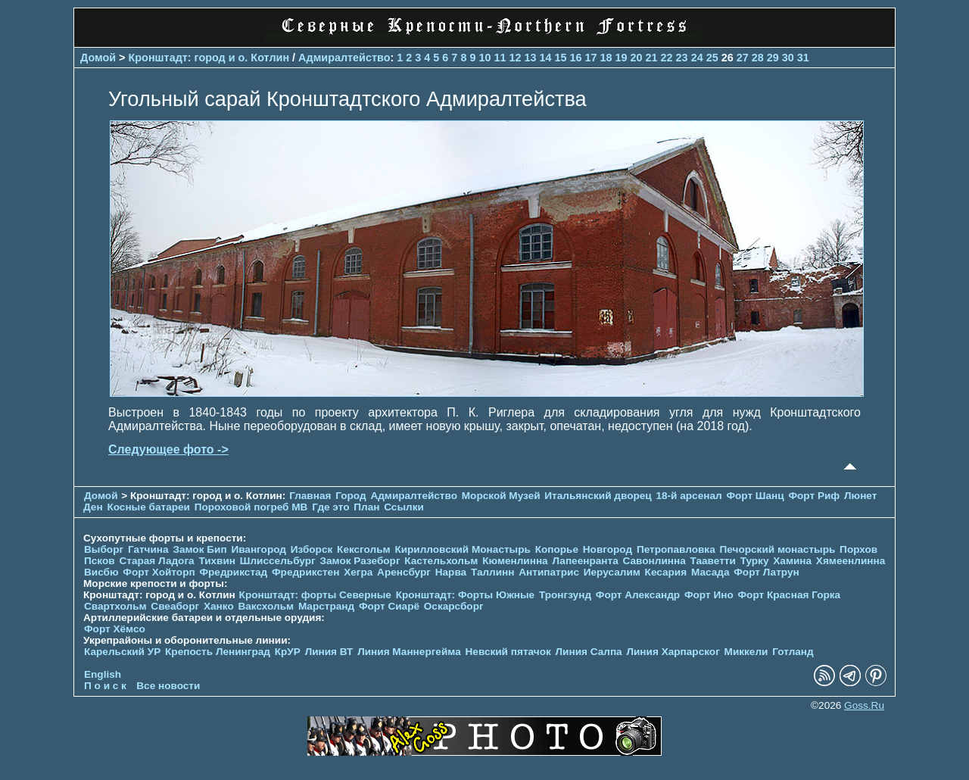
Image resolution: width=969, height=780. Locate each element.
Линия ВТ (329, 651)
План (366, 507)
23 (682, 57)
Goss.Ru (864, 705)
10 (484, 57)
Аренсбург (404, 572)
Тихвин (216, 560)
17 (591, 57)
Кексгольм (364, 549)
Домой (98, 57)
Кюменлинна (515, 560)
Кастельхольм (441, 560)
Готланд (793, 651)
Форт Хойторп (159, 572)
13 (530, 57)
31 (803, 57)
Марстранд (326, 606)
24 (697, 57)
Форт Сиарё (389, 606)
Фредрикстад (233, 572)
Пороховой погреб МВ (251, 507)
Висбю (101, 572)
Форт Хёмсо (114, 629)
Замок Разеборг (359, 560)
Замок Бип (199, 549)
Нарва (450, 572)
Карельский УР (122, 651)
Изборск (312, 549)
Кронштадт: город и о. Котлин (209, 57)
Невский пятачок (508, 651)
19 (621, 57)
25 (712, 57)
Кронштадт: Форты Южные (465, 595)
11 (500, 57)
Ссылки (404, 507)
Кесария (666, 572)
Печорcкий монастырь (778, 549)
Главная (310, 495)
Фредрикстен (305, 572)
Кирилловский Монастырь (462, 549)
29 (773, 57)
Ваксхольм (266, 606)
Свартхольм (115, 606)
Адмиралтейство (344, 57)
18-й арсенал (688, 495)
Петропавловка (676, 549)
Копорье (556, 549)
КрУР (288, 651)
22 (667, 57)
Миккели (746, 651)
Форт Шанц (755, 495)
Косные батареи (148, 507)
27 (743, 57)
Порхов (858, 549)
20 (637, 57)
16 (576, 57)
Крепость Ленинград (217, 651)
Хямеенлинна (850, 560)
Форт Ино (709, 595)
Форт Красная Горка (788, 595)
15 (560, 57)
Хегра (358, 572)
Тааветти (713, 560)
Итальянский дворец (597, 495)
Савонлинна (654, 560)
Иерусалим (612, 572)
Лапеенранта (585, 560)
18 (606, 57)
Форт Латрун (766, 572)
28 (758, 57)
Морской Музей (501, 495)
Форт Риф (814, 495)
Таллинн (493, 572)
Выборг (103, 549)
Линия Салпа (589, 651)
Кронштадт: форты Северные (315, 595)
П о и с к (105, 685)
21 (652, 57)
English (102, 674)
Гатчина (148, 549)
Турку (754, 560)
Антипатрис (549, 572)
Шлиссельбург (278, 560)
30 (788, 57)
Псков (99, 560)
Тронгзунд (565, 595)
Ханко (219, 606)
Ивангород (258, 549)
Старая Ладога (156, 560)
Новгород (607, 549)
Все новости (168, 685)
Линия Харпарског (672, 651)
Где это (330, 507)
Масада (710, 572)
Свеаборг (175, 606)
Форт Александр (638, 595)
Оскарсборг (454, 606)
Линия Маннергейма (409, 651)
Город (350, 495)
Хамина (792, 560)
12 (515, 57)
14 (545, 57)
